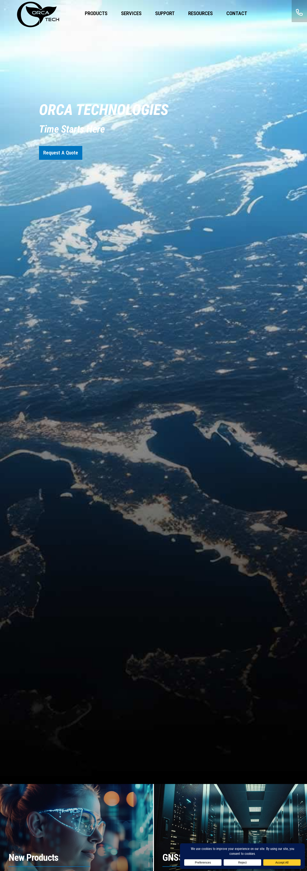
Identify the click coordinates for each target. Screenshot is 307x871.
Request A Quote (60, 153)
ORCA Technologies (38, 14)
